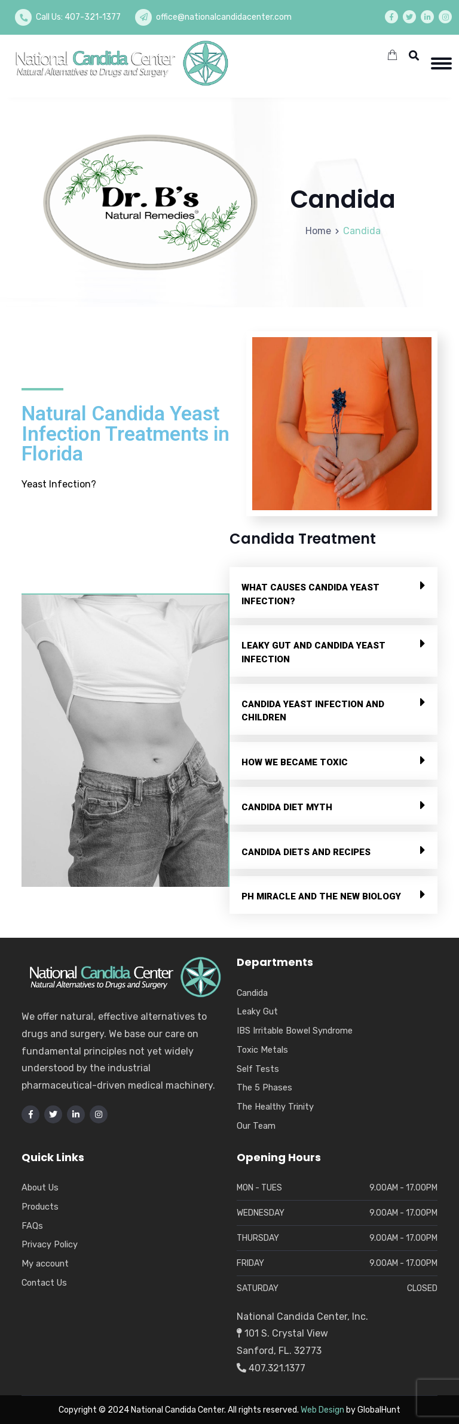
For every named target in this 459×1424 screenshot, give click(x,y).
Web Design (322, 1410)
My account (45, 1263)
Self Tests (258, 1069)
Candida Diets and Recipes (306, 852)
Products (40, 1206)
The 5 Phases (264, 1087)
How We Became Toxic (294, 762)
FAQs (32, 1225)
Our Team (256, 1125)
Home (318, 231)
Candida (252, 992)
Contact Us (44, 1282)
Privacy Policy (50, 1244)
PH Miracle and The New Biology (321, 896)
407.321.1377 (271, 1368)
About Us (40, 1187)
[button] (333, 592)
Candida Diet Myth (286, 807)
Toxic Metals (262, 1049)
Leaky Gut (257, 1011)
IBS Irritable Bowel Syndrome (295, 1030)
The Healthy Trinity (275, 1106)
